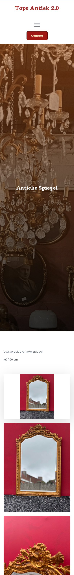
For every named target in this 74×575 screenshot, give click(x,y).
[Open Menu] (37, 25)
